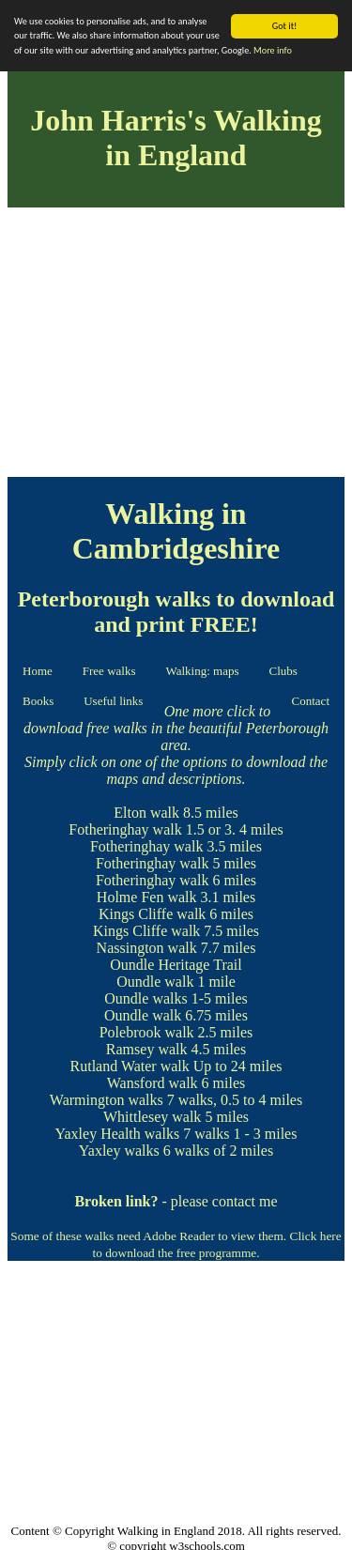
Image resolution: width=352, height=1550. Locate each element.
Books (38, 701)
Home (38, 671)
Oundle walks (145, 998)
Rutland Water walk (130, 1066)
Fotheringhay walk (125, 829)
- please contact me (175, 1201)
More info (272, 50)
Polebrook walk (146, 1032)
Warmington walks (106, 1100)
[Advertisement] (176, 345)
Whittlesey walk (152, 1117)
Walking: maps (201, 671)
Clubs (283, 671)
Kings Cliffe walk (152, 914)
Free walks (109, 671)
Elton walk (146, 813)
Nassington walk (147, 948)
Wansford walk (152, 1083)
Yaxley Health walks (117, 1134)
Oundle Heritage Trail (175, 965)
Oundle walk (154, 982)
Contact (310, 701)
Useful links (113, 701)
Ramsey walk (147, 1049)
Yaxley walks (119, 1151)
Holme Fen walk (147, 897)
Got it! (285, 26)
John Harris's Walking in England (176, 137)
